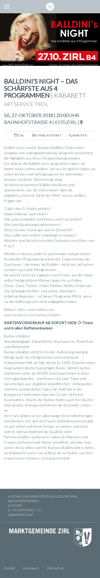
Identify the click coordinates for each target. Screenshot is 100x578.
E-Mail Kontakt (46, 135)
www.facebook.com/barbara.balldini (32, 314)
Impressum (31, 568)
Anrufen (78, 135)
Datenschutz (55, 568)
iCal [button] (19, 135)
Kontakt (9, 568)
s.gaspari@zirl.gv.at (20, 514)
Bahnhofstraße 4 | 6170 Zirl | (43, 122)
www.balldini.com (40, 309)
